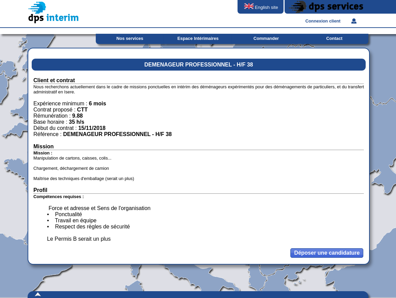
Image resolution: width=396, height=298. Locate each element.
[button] (326, 253)
